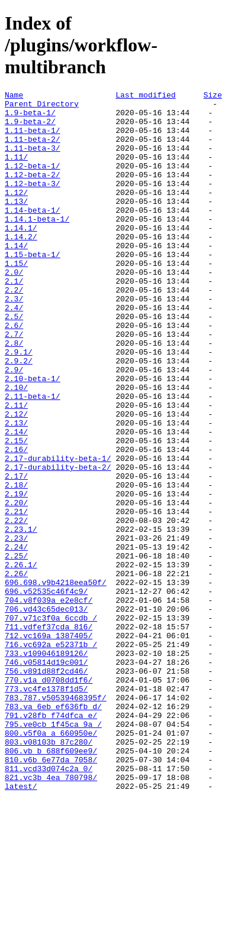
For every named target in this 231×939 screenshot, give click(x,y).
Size (212, 96)
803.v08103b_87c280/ (48, 872)
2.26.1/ (21, 660)
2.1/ (14, 319)
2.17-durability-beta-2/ (58, 543)
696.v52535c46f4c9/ (46, 692)
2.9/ (14, 426)
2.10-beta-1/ (32, 436)
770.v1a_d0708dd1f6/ (48, 798)
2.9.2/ (19, 415)
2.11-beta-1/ (32, 458)
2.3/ (14, 341)
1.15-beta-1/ (32, 287)
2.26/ (16, 670)
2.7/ (14, 383)
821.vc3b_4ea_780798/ (51, 915)
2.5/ (14, 362)
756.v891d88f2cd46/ (46, 787)
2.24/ (16, 638)
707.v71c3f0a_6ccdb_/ (51, 724)
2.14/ (16, 500)
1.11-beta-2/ (32, 149)
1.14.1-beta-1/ (37, 245)
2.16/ (16, 521)
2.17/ (16, 553)
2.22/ (16, 607)
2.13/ (16, 490)
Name (14, 96)
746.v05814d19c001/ (46, 777)
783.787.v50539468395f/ (56, 819)
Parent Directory (42, 107)
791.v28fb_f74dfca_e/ (51, 841)
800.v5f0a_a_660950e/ (51, 862)
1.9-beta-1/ (30, 117)
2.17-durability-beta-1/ (58, 532)
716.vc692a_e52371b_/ (51, 755)
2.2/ (14, 330)
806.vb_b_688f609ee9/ (51, 883)
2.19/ (16, 575)
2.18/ (16, 564)
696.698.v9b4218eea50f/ (56, 681)
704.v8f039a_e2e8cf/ (48, 702)
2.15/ (16, 511)
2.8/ (14, 394)
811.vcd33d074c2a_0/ (48, 904)
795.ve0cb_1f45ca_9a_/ (53, 851)
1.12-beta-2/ (32, 192)
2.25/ (16, 649)
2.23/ (16, 628)
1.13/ (16, 224)
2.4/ (14, 351)
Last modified (145, 96)
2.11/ (16, 468)
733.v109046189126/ (46, 766)
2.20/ (16, 585)
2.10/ (16, 447)
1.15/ (16, 298)
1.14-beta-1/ (32, 234)
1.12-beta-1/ (32, 181)
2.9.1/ (19, 404)
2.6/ (14, 373)
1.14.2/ (21, 266)
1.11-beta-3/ (32, 160)
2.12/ (16, 479)
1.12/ (16, 213)
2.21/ (16, 596)
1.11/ (16, 170)
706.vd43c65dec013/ (46, 713)
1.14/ (16, 277)
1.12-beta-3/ (32, 202)
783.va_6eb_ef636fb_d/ (53, 830)
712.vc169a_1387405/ (48, 745)
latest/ (21, 926)
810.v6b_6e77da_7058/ (51, 894)
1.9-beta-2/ (30, 128)
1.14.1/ (21, 256)
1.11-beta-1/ (32, 139)
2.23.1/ (21, 617)
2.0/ (14, 309)
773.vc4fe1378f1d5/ (46, 809)
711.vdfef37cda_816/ (48, 734)
